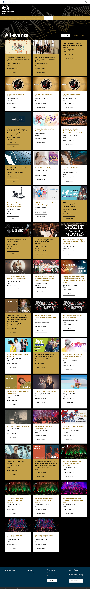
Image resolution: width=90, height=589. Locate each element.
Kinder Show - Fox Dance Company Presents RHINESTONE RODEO (45, 317)
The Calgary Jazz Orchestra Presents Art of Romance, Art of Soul (73, 500)
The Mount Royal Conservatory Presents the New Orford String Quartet (45, 59)
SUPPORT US (49, 18)
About (19, 18)
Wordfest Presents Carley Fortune (46, 168)
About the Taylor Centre (31, 572)
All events (6, 572)
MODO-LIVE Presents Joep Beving (18, 426)
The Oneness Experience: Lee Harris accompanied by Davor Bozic (72, 356)
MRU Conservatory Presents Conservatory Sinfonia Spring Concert (72, 45)
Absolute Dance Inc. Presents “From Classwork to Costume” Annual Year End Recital (44, 278)
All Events (12, 18)
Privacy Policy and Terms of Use (32, 575)
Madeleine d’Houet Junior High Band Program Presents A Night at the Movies (74, 241)
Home (5, 18)
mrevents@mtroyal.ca (53, 575)
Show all (65, 35)
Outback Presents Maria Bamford (45, 391)
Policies (28, 577)
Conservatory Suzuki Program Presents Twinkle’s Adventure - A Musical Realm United (17, 204)
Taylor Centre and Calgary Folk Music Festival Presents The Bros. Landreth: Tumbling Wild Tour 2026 (46, 463)
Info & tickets (12, 72)
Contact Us (40, 18)
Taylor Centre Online (29, 18)
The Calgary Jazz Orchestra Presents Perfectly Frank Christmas (72, 463)
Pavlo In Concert (68, 391)
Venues (28, 579)
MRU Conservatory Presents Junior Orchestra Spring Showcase (44, 241)
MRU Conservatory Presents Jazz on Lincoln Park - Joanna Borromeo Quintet (73, 204)
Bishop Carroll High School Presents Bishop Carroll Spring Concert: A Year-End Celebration (73, 131)
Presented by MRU (79, 35)
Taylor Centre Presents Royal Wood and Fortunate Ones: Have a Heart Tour (18, 59)
